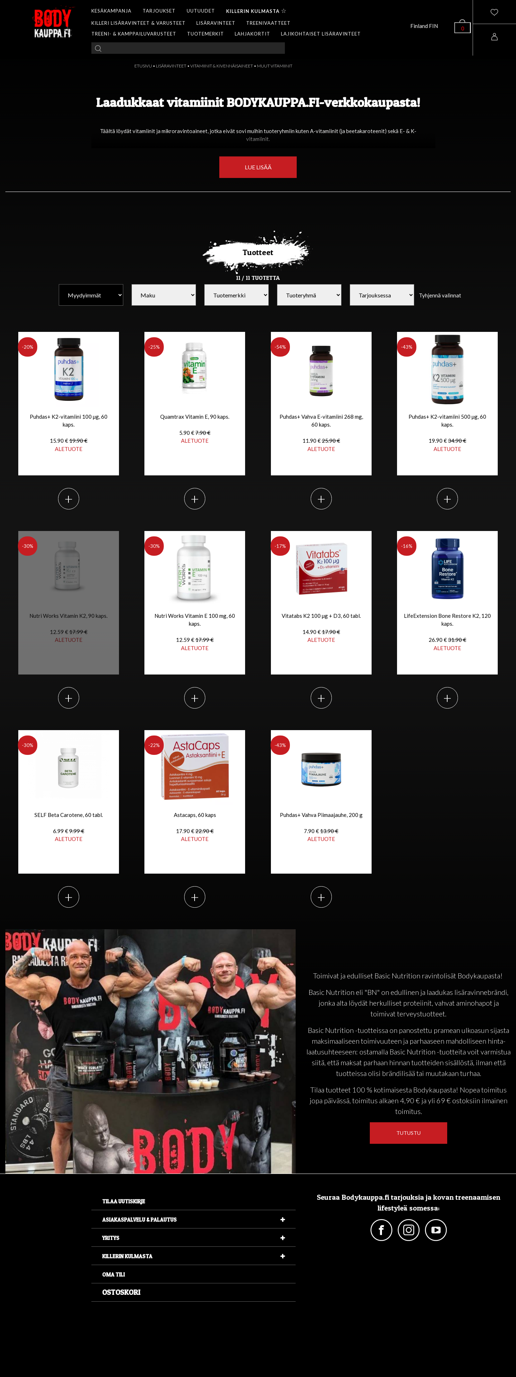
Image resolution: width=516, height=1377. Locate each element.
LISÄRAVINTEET (215, 23)
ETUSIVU (143, 66)
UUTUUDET (201, 11)
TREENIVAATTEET (268, 23)
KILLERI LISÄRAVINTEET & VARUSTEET (138, 23)
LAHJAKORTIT (252, 34)
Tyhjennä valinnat (440, 295)
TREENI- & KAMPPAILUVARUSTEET (133, 34)
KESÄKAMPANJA (111, 11)
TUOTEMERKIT (205, 34)
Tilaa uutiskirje (123, 1201)
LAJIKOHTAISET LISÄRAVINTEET (321, 34)
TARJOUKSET (159, 11)
